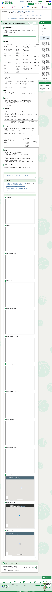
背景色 (44, 1)
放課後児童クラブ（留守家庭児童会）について (46, 38)
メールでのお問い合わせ (29, 567)
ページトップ (46, 577)
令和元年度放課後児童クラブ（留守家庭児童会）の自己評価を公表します (46, 74)
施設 (44, 22)
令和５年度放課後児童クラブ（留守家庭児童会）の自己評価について (46, 50)
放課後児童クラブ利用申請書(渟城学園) (13, 184)
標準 (40, 1)
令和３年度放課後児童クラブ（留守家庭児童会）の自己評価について (46, 62)
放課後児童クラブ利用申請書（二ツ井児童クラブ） (15, 186)
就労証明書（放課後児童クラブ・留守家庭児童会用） (16, 188)
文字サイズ (34, 1)
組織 (42, 31)
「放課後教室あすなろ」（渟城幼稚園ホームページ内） (16, 175)
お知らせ (43, 25)
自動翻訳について (22, 1)
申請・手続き (44, 28)
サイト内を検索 (31, 3)
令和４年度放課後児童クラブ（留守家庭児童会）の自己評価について (46, 56)
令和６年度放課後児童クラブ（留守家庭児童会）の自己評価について (46, 44)
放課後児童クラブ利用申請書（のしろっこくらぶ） (15, 183)
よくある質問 (44, 78)
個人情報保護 (38, 585)
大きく (38, 1)
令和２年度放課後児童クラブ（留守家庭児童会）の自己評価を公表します (46, 68)
